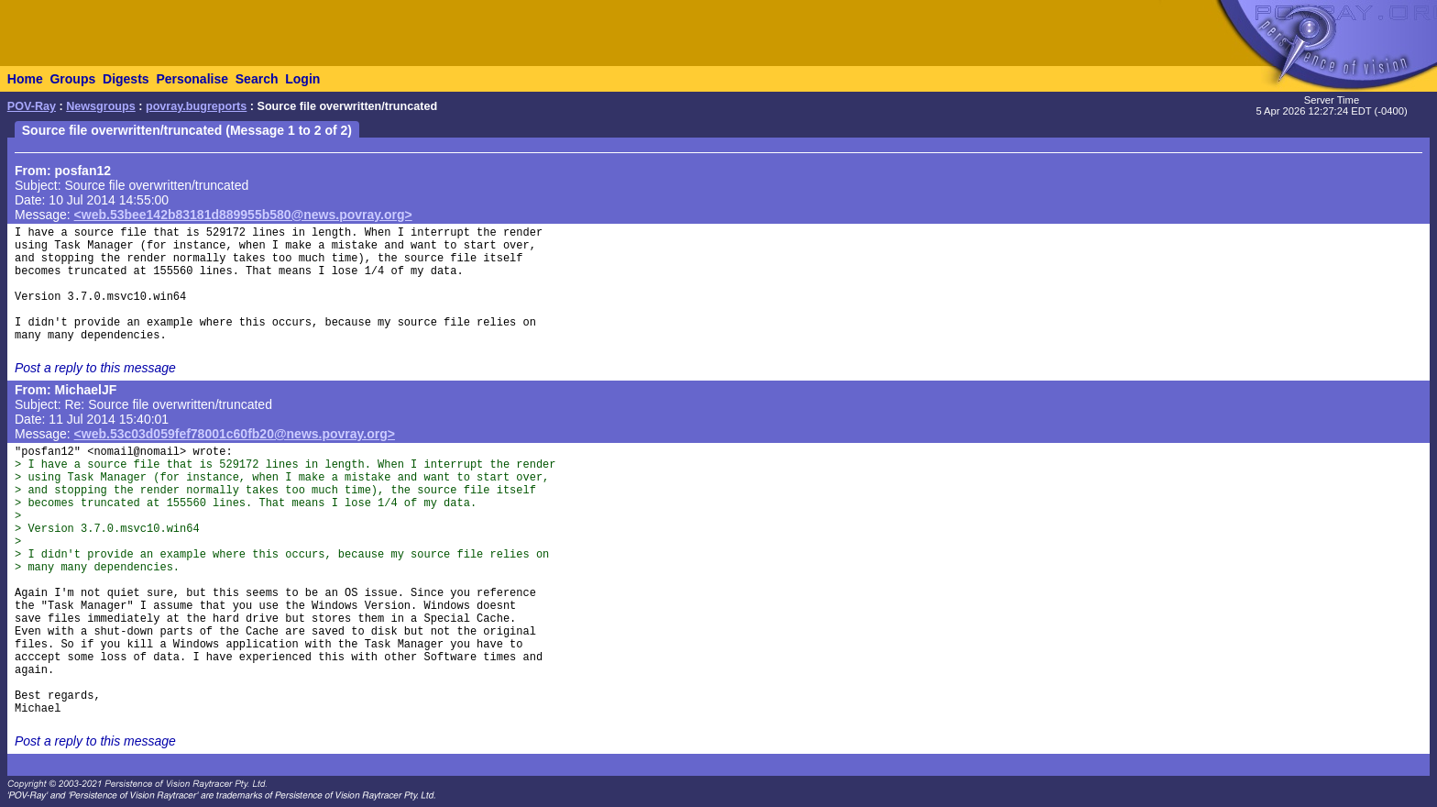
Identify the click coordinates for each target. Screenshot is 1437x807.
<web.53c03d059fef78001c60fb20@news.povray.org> (234, 433)
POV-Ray (31, 106)
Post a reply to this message (95, 367)
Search (257, 79)
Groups (72, 79)
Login (302, 79)
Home (25, 79)
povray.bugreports (196, 106)
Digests (126, 79)
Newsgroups (101, 106)
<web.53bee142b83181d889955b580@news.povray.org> (243, 214)
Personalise (192, 79)
